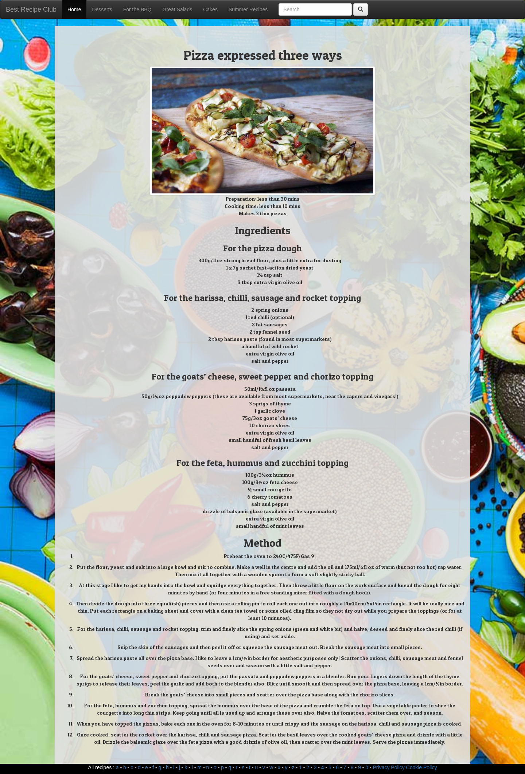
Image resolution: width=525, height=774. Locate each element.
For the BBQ (137, 9)
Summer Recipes (248, 9)
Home (74, 9)
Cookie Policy (421, 767)
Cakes (210, 9)
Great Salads (177, 9)
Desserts (102, 9)
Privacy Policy (389, 767)
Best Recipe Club (31, 9)
